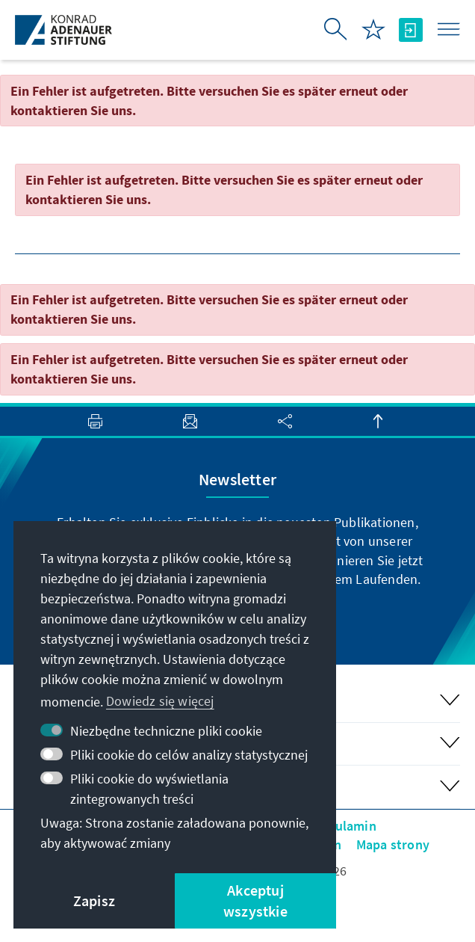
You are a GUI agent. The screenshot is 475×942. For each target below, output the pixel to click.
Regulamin (344, 825)
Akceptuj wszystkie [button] (255, 900)
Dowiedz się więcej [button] (160, 700)
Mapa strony (392, 844)
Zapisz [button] (94, 900)
